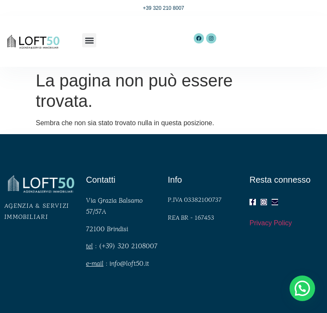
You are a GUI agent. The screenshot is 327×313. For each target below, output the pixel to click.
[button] (89, 40)
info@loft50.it (129, 262)
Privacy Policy (271, 223)
